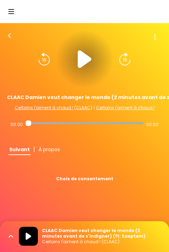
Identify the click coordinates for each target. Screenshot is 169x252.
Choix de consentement (84, 179)
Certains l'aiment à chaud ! (125, 108)
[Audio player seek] (84, 123)
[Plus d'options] (155, 37)
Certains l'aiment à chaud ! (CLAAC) (53, 108)
